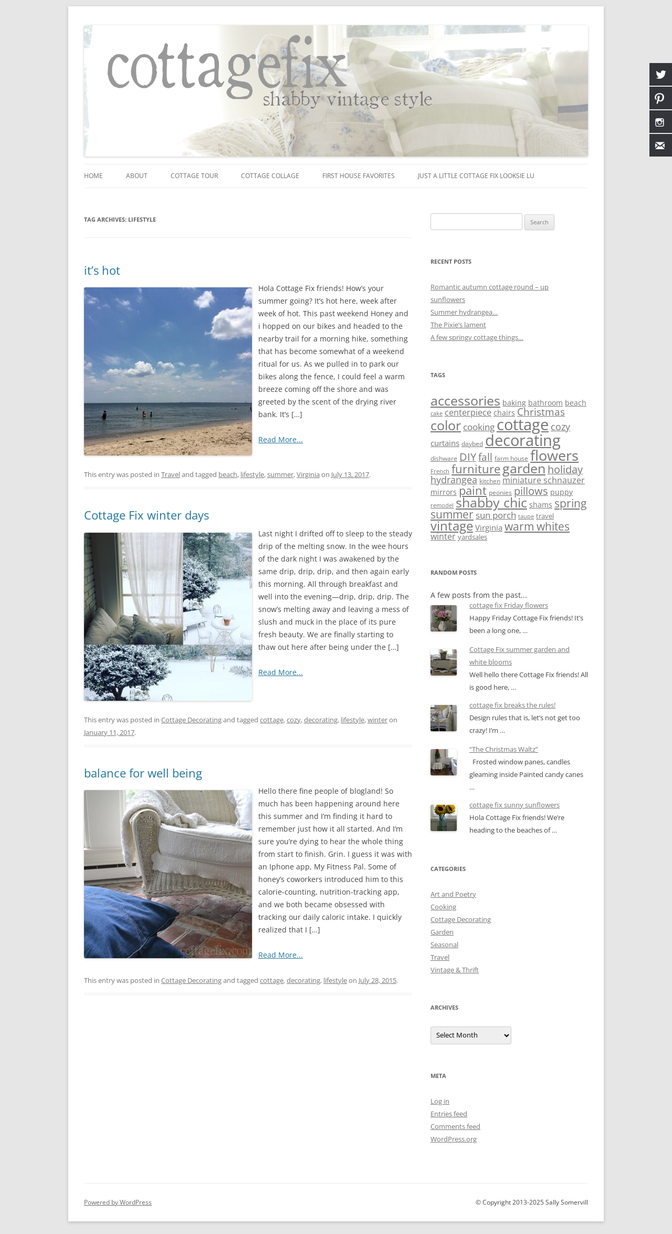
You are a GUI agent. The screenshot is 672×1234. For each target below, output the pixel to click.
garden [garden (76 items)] (523, 468)
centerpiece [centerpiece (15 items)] (468, 412)
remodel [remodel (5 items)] (442, 505)
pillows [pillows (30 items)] (531, 491)
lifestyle (252, 474)
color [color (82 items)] (445, 425)
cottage (272, 719)
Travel (170, 474)
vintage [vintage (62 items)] (451, 525)
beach (227, 474)
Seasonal (444, 944)
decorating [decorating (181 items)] (523, 440)
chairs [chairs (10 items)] (504, 413)
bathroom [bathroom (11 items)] (545, 403)
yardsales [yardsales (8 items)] (472, 537)
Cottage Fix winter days (146, 515)
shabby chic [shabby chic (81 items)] (491, 502)
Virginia (308, 474)
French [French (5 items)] (439, 471)
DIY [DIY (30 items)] (467, 457)
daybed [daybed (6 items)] (472, 444)
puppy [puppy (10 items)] (561, 492)
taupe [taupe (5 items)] (526, 516)
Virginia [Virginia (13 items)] (488, 527)
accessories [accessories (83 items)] (465, 400)
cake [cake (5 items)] (436, 413)
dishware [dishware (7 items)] (443, 458)
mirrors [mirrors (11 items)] (443, 492)
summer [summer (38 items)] (452, 514)
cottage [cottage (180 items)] (523, 424)
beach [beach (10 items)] (575, 403)
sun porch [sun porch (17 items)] (496, 515)
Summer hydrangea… (464, 312)
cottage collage (270, 175)
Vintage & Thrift (454, 969)
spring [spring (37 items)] (570, 503)
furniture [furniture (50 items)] (476, 469)
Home (93, 175)
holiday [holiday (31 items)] (565, 469)
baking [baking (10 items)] (514, 403)
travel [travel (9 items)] (545, 516)
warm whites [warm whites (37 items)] (537, 526)
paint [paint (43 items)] (473, 490)
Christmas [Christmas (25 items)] (541, 411)
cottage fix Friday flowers (508, 605)
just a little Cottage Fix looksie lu (476, 175)
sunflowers (447, 299)
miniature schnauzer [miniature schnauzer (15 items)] (543, 480)
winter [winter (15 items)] (443, 536)
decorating (321, 719)
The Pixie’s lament (458, 324)
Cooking (443, 906)
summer (280, 474)
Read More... (280, 439)
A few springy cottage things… (476, 337)
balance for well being (143, 773)
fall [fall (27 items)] (485, 457)
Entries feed (448, 1113)
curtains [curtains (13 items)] (444, 443)
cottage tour (194, 175)
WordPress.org (453, 1139)
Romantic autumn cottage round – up (489, 287)
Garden (442, 932)
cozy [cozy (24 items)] (560, 426)
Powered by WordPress (118, 1202)
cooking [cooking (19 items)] (479, 427)
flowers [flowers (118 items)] (554, 455)
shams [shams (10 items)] (540, 505)
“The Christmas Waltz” (503, 749)
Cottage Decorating (191, 719)
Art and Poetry (453, 894)
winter (377, 719)
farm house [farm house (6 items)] (511, 458)
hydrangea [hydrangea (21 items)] (453, 479)
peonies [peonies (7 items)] (500, 492)
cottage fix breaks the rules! (512, 705)
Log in (439, 1101)
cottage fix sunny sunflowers (514, 805)
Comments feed (455, 1126)
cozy (294, 719)
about (137, 175)
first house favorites (358, 175)
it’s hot (102, 270)
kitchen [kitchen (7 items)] (489, 480)
